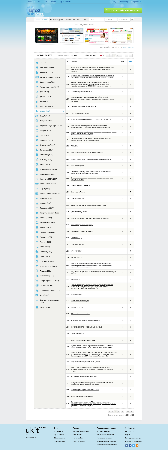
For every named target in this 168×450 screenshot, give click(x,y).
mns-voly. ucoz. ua (76, 257)
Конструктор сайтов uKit (133, 441)
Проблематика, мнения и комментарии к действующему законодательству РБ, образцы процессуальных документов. (90, 126)
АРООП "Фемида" (76, 238)
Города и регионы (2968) (47, 87)
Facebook (130, 445)
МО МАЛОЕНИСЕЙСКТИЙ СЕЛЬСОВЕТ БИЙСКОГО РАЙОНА (91, 120)
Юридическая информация (106, 441)
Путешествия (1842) (45, 222)
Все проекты (58, 431)
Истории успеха (59, 441)
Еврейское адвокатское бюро (80, 185)
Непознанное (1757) (45, 174)
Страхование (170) (44, 261)
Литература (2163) (44, 150)
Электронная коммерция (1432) (47, 301)
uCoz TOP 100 (35, 11)
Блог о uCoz (129, 431)
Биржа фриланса (79, 441)
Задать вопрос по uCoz (81, 431)
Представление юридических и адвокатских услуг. (87, 152)
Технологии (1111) (44, 275)
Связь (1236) (42, 246)
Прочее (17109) (43, 217)
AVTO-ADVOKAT (76, 251)
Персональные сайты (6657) (48, 193)
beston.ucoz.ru (128, 47)
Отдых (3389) (42, 188)
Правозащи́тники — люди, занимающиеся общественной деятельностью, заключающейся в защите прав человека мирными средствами (92, 99)
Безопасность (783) (45, 72)
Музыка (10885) (43, 159)
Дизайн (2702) (43, 96)
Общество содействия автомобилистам (83, 106)
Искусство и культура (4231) (48, 125)
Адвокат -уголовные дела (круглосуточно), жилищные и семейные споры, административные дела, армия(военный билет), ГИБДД (92, 346)
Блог (45, 2)
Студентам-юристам (77, 333)
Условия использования (105, 434)
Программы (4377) (44, 208)
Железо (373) (42, 101)
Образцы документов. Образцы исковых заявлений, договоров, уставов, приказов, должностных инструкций (91, 139)
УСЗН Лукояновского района (80, 113)
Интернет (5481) (43, 120)
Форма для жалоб (103, 431)
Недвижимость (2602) (46, 169)
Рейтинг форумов (56, 20)
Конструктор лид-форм (133, 438)
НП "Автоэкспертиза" (77, 166)
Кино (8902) (42, 135)
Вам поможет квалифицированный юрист (84, 376)
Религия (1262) (43, 242)
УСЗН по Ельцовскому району (80, 314)
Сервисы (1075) (43, 251)
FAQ (38, 2)
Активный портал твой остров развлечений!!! (85, 320)
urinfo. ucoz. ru (75, 279)
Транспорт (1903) (44, 285)
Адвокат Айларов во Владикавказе (82, 396)
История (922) (43, 130)
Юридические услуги (77, 198)
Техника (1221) (43, 271)
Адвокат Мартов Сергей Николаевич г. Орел (85, 390)
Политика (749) (43, 198)
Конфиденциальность (104, 438)
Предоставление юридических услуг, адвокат (85, 361)
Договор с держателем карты (107, 445)
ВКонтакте (126, 445)
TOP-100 (40, 62)
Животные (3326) (44, 106)
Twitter (133, 445)
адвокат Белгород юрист (79, 212)
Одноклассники (137, 445)
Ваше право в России (78, 192)
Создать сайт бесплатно (123, 10)
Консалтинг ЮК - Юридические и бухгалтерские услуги (88, 205)
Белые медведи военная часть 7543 (82, 91)
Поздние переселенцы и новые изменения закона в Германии (91, 159)
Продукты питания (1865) (47, 213)
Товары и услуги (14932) (47, 280)
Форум (53, 2)
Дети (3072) (42, 91)
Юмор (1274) (42, 307)
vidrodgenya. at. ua (77, 307)
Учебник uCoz (78, 438)
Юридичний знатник (77, 244)
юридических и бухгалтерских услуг (82, 231)
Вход (114, 2)
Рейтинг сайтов (41, 20)
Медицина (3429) (44, 154)
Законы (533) (42, 111)
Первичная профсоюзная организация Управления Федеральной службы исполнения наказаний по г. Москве (92, 383)
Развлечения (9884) (45, 232)
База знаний (77, 434)
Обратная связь (59, 438)
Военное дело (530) (45, 82)
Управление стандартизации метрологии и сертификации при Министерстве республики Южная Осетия (91, 172)
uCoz (36, 430)
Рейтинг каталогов (73, 20)
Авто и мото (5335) (44, 67)
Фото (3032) (42, 295)
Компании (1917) (44, 140)
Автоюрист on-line (76, 294)
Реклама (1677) (43, 237)
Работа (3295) (43, 227)
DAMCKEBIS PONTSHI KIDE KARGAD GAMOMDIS (87, 327)
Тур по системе (65, 2)
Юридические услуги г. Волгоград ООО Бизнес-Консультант (90, 218)
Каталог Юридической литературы (82, 225)
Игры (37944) (42, 116)
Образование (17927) (45, 183)
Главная (30, 2)
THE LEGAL (74, 146)
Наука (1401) (42, 164)
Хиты (130, 62)
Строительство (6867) (46, 266)
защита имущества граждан (80, 301)
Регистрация (124, 2)
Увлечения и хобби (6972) (47, 290)
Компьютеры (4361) (45, 145)
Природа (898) (43, 203)
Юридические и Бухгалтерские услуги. (83, 340)
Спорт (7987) (42, 256)
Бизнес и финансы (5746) (47, 77)
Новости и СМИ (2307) (46, 179)
